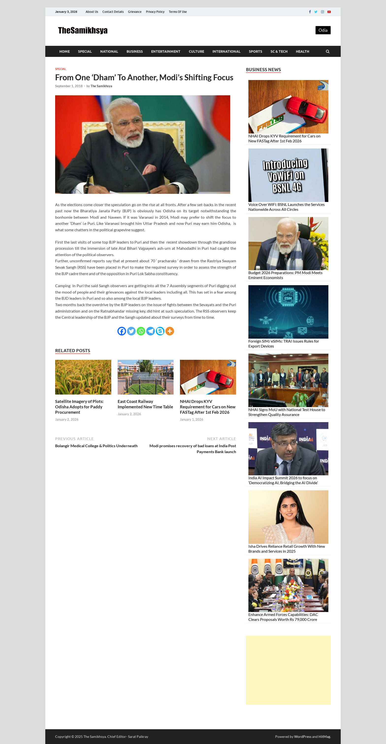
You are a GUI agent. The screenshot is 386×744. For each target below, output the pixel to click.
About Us (92, 12)
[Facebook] (121, 331)
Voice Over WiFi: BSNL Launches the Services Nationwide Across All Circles (286, 207)
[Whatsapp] (141, 331)
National (109, 51)
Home (64, 51)
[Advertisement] (288, 670)
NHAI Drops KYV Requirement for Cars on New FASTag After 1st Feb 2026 (207, 407)
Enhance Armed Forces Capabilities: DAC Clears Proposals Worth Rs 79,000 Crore (283, 617)
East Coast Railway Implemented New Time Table (145, 404)
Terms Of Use (178, 12)
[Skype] (160, 331)
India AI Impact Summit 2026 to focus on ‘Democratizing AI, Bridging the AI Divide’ (283, 480)
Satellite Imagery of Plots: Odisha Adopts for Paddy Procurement (79, 407)
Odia (323, 30)
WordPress (302, 736)
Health (302, 51)
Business (135, 51)
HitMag (324, 736)
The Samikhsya (101, 86)
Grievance (135, 12)
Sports (255, 51)
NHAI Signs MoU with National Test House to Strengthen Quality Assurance (286, 412)
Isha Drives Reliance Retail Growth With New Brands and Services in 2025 (286, 548)
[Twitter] (131, 331)
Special (85, 51)
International (226, 51)
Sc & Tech (279, 51)
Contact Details (113, 12)
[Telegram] (150, 331)
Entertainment (165, 51)
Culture (196, 51)
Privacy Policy (155, 12)
